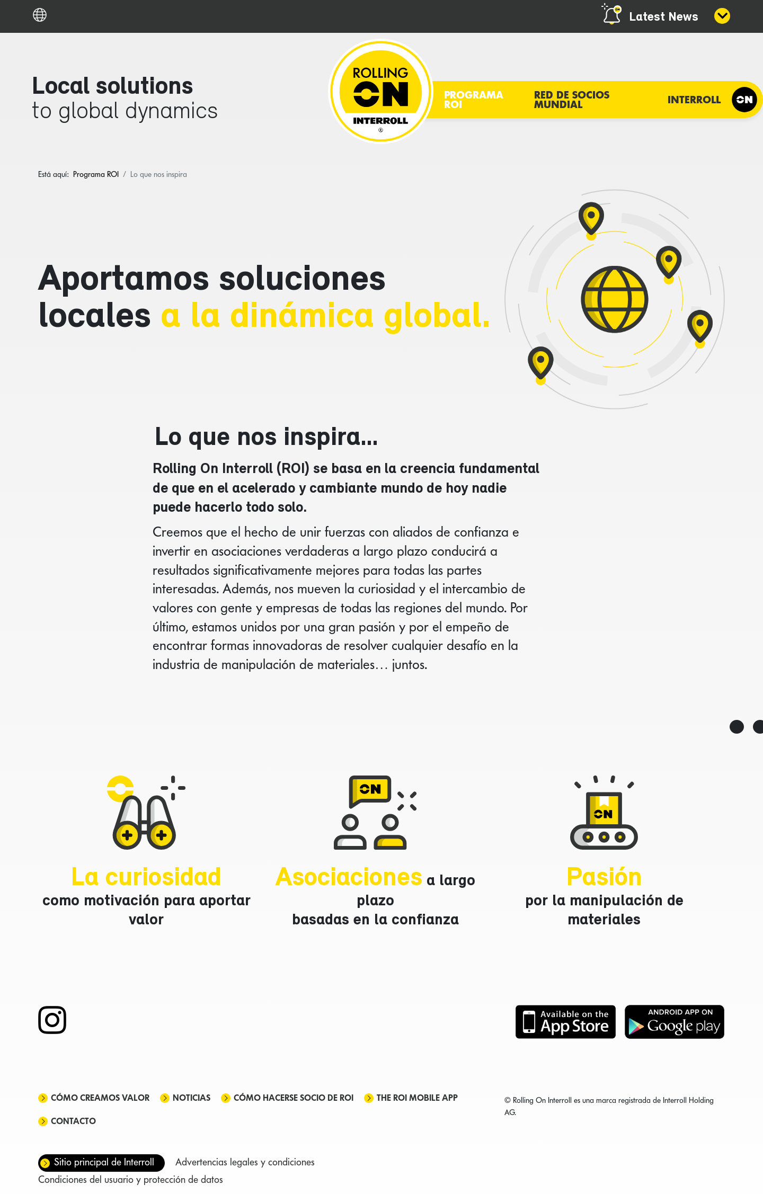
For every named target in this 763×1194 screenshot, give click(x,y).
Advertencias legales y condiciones (245, 1162)
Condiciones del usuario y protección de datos (130, 1179)
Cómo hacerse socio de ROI (293, 1097)
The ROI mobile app (417, 1097)
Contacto (73, 1121)
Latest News (663, 17)
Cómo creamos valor (100, 1097)
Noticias (191, 1097)
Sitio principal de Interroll (104, 1162)
